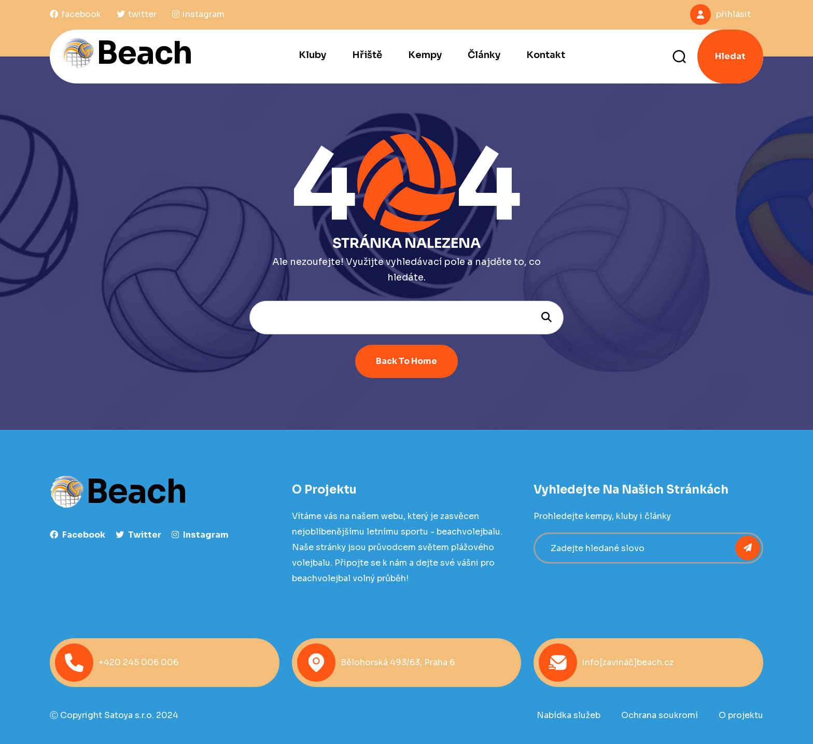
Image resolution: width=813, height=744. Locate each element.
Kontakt (545, 55)
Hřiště (367, 55)
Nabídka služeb (568, 715)
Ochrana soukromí (659, 715)
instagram (200, 534)
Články (484, 55)
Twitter (138, 534)
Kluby (312, 55)
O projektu (741, 715)
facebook (77, 534)
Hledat (730, 56)
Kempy (425, 55)
